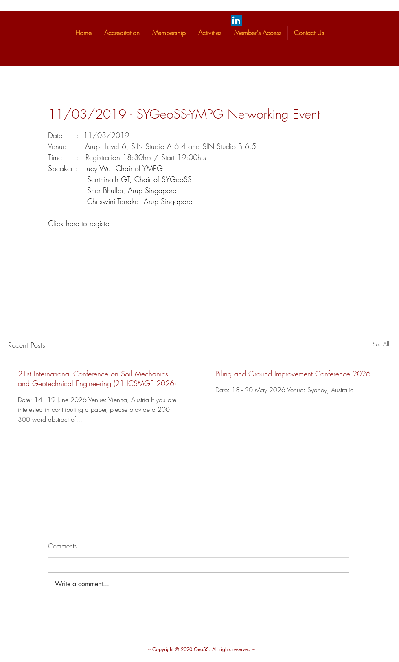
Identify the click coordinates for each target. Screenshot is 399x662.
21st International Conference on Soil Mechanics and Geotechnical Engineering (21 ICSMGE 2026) (97, 378)
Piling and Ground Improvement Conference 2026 (292, 373)
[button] (122, 33)
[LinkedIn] (236, 20)
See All (381, 344)
